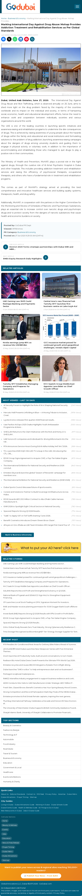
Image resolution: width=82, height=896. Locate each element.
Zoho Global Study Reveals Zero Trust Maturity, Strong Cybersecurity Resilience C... (39, 627)
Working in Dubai (43, 805)
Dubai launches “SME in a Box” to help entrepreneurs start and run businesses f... (38, 669)
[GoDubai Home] (21, 6)
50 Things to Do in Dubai (49, 808)
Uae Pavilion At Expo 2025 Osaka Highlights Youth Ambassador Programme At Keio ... (31, 425)
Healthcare (8, 772)
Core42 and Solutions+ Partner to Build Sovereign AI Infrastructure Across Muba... (36, 493)
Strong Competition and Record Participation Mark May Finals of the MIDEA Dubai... (40, 692)
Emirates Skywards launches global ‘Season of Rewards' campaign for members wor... (35, 474)
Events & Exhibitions (12, 777)
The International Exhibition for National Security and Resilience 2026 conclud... (34, 466)
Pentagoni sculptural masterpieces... (19, 674)
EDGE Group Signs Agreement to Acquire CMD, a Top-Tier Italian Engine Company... (35, 459)
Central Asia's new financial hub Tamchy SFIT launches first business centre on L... (38, 568)
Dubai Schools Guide (59, 805)
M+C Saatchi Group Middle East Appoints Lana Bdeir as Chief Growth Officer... (37, 586)
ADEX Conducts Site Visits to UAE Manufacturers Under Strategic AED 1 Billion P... (38, 683)
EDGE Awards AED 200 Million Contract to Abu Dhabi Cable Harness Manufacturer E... (33, 500)
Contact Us (30, 794)
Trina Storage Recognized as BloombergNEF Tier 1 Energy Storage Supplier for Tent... (41, 632)
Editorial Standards (17, 794)
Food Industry (9, 744)
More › (75, 559)
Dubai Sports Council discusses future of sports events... (28, 487)
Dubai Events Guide (9, 808)
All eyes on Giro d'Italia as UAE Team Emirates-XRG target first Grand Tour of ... (37, 526)
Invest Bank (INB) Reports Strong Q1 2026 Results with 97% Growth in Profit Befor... (39, 614)
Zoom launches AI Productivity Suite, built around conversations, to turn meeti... (38, 656)
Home (4, 18)
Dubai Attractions (8, 797)
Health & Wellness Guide (27, 808)
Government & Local (12, 767)
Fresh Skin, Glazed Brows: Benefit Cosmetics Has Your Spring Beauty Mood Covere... (40, 688)
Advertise (61, 794)
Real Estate (8, 749)
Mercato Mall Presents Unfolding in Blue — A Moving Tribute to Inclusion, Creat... (35, 413)
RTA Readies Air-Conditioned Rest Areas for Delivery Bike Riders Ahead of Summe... (40, 644)
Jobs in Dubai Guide (31, 811)
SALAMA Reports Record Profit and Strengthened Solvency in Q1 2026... (35, 591)
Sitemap (33, 797)
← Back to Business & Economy (17, 535)
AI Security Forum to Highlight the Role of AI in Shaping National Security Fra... (36, 406)
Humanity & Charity (11, 782)
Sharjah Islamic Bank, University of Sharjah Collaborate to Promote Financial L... (37, 712)
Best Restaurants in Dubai (11, 811)
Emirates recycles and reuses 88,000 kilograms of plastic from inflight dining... (37, 665)
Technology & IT (10, 735)
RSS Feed (40, 794)
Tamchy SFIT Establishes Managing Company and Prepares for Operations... (36, 582)
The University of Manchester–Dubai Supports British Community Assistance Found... (40, 708)
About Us (5, 794)
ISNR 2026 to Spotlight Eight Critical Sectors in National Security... (32, 506)
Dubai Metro (72, 794)
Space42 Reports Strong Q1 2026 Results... (22, 511)
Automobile (8, 739)
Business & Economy (17, 18)
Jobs (4, 834)
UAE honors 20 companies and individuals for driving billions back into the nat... (36, 440)
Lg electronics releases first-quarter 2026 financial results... (29, 420)
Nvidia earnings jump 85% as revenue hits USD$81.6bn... (27, 573)
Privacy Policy (51, 794)
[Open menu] (77, 6)
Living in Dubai (7, 805)
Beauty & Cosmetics (12, 725)
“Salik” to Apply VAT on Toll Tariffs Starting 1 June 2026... (27, 516)
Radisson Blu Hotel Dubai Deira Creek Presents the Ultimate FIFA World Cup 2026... (39, 660)
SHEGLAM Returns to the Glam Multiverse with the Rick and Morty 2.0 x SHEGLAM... (35, 433)
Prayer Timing (22, 797)
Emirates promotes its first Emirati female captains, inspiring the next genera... (37, 696)
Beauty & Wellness (9, 825)
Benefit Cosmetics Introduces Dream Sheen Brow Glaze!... (30, 520)
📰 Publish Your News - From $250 (41, 876)
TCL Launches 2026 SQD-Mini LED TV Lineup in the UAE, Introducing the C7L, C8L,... (35, 452)
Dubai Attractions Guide (24, 805)
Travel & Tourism (10, 754)
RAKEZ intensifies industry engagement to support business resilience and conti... (39, 679)
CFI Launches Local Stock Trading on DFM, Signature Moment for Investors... (36, 602)
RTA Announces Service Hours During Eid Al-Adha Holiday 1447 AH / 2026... (36, 446)
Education (7, 763)
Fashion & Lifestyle (11, 730)
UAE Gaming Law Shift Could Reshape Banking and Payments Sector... (34, 564)
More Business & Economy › (65, 268)
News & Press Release (10, 843)
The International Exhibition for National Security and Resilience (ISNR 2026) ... (37, 481)
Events (5, 830)
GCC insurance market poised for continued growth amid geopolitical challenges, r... (40, 577)
